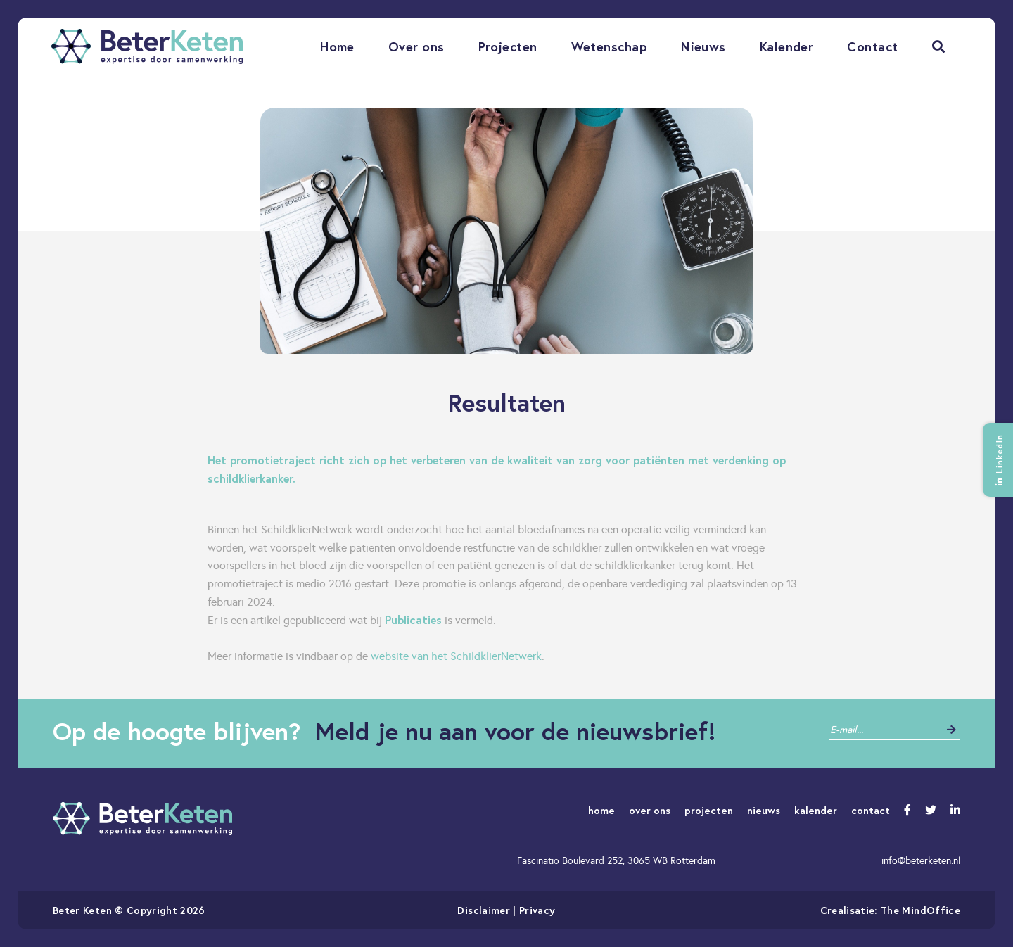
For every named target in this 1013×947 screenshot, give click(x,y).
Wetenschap (609, 46)
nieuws (763, 810)
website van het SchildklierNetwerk (456, 656)
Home (337, 46)
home (601, 810)
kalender (815, 810)
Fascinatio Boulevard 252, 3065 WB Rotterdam (616, 860)
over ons (649, 810)
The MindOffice (920, 910)
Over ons (416, 46)
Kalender (787, 46)
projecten (708, 810)
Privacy (537, 910)
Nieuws (703, 46)
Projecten (507, 46)
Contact (872, 46)
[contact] (884, 730)
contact (870, 810)
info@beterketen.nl (920, 860)
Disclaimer (483, 910)
